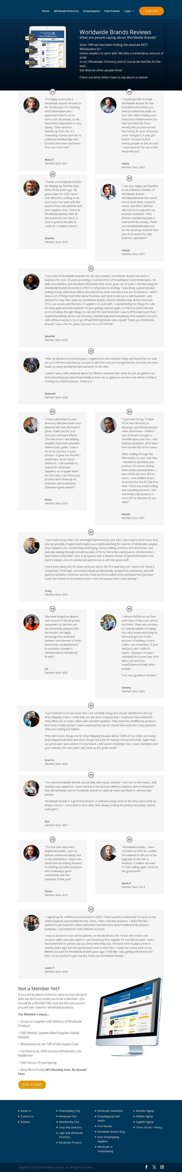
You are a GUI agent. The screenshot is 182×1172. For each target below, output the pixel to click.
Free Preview (112, 11)
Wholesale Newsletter (110, 1110)
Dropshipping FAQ (69, 1110)
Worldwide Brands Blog (111, 1131)
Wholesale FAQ (68, 1116)
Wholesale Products (70, 1142)
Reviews (25, 1122)
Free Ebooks (105, 1126)
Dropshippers (91, 11)
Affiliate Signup (144, 1116)
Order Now (151, 11)
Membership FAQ (69, 1122)
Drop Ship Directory (70, 1127)
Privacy (158, 1127)
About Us (26, 1110)
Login (127, 11)
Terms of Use (144, 1127)
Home (45, 11)
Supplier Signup (144, 1122)
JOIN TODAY (32, 1084)
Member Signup (145, 1110)
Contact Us (27, 1116)
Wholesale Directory (66, 11)
